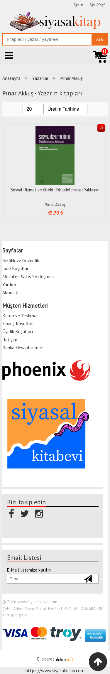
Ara (99, 39)
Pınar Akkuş (55, 205)
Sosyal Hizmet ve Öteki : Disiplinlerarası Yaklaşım (55, 190)
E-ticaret (46, 659)
